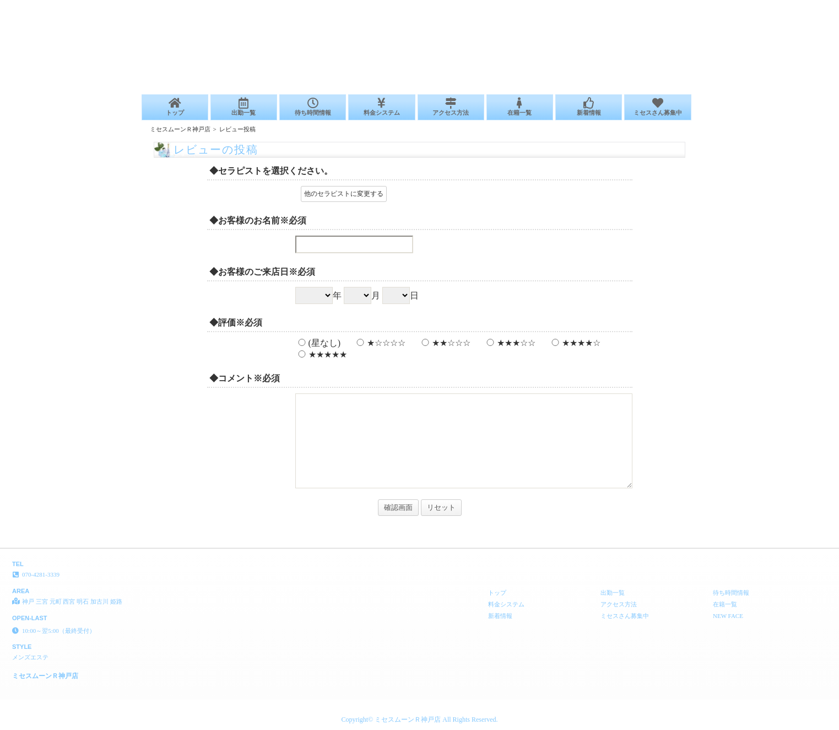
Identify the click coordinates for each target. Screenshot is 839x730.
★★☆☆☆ (444, 343)
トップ (175, 107)
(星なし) (318, 343)
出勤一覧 (244, 107)
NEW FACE (728, 615)
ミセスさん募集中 (657, 107)
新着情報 (589, 107)
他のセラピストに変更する (343, 194)
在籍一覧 (520, 107)
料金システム (381, 107)
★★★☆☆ (509, 343)
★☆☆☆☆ (379, 343)
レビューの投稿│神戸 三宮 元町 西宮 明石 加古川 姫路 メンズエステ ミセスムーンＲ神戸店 (704, 4)
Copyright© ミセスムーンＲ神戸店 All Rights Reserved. (419, 719)
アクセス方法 (451, 107)
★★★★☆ (574, 343)
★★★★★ (321, 354)
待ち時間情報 (313, 107)
